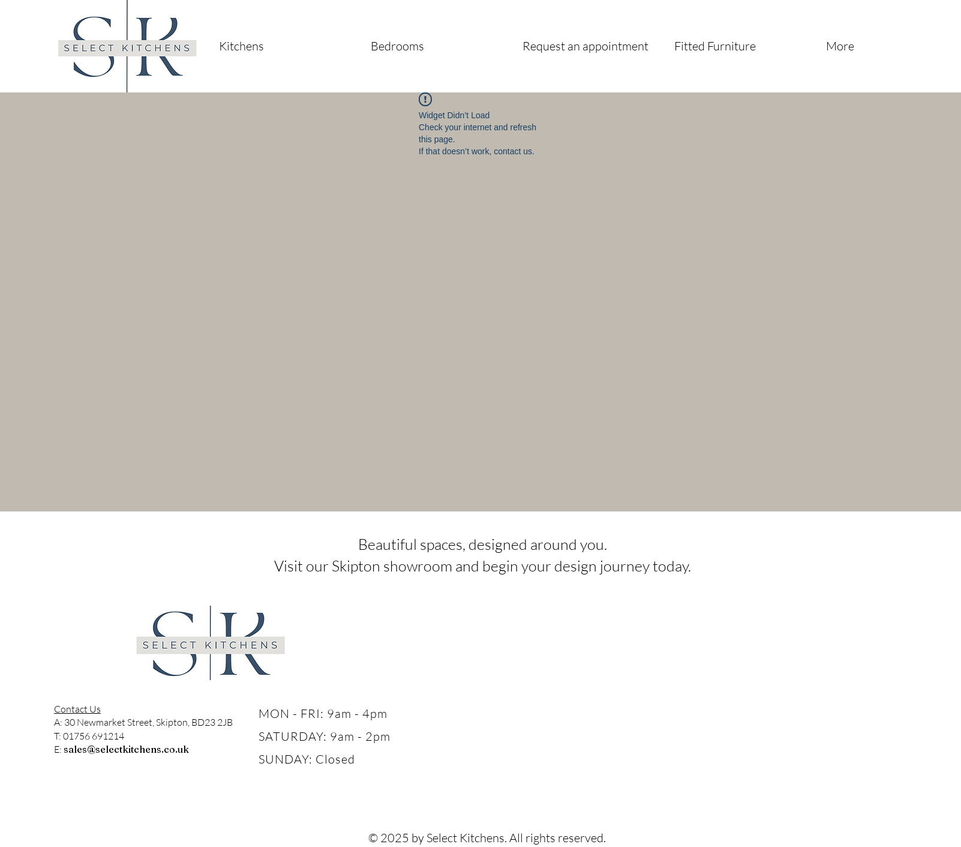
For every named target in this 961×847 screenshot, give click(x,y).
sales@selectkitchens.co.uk (126, 749)
